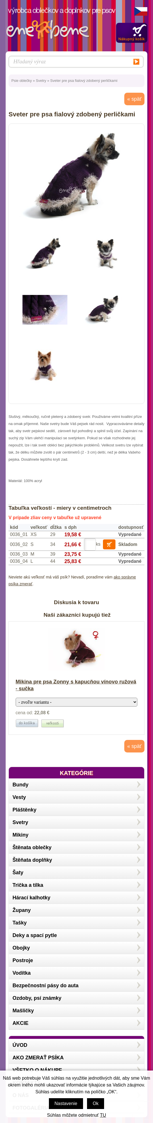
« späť (134, 99)
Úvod (20, 1045)
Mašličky (23, 1010)
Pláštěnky (24, 810)
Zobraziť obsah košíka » (131, 33)
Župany (22, 910)
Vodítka (22, 973)
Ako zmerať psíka (38, 1058)
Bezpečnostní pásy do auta (45, 985)
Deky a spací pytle (35, 935)
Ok (95, 1103)
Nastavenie (66, 1103)
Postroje (23, 960)
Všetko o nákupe (37, 1070)
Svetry (41, 80)
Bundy (20, 785)
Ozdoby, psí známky (37, 998)
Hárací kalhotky (31, 898)
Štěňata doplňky (32, 860)
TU (103, 1115)
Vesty (19, 797)
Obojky (21, 948)
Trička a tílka (28, 885)
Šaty (18, 872)
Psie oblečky (21, 80)
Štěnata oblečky (32, 847)
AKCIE (20, 1023)
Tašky (20, 923)
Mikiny (20, 835)
